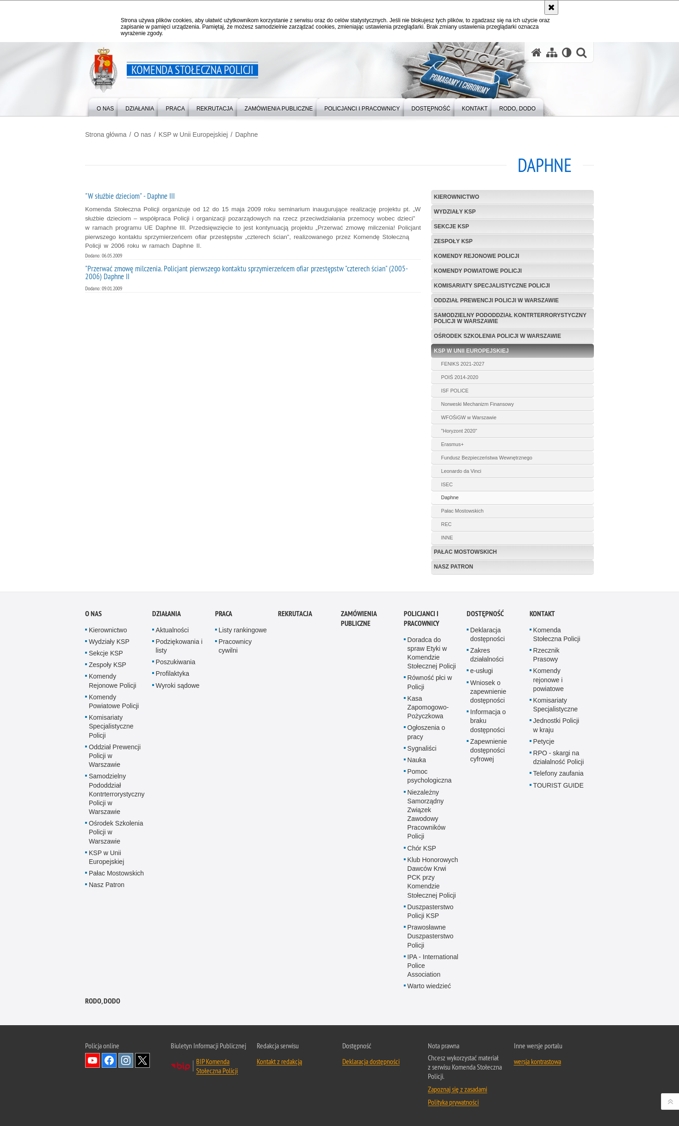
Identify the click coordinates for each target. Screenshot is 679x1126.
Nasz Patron (453, 566)
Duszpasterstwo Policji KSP (430, 951)
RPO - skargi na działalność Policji (558, 797)
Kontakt (542, 653)
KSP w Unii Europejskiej (193, 134)
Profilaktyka (172, 713)
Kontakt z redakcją (279, 1101)
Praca (223, 653)
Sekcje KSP (451, 226)
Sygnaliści (422, 788)
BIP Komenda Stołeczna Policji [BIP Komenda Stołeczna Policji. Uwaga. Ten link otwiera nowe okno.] (217, 1106)
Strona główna (106, 134)
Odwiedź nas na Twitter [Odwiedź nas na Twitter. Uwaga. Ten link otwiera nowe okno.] (142, 1100)
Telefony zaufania (558, 813)
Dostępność (485, 653)
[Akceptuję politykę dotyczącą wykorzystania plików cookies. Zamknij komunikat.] (551, 7)
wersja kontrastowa (537, 1101)
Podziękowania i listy (179, 686)
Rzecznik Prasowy (546, 694)
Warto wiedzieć (429, 1025)
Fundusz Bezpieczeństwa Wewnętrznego (486, 457)
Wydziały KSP (454, 211)
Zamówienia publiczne (359, 658)
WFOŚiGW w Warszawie (469, 417)
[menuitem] (105, 106)
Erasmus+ (452, 444)
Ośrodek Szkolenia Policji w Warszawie (497, 336)
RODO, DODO (102, 1041)
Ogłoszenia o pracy (426, 772)
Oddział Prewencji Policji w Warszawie (496, 300)
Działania (166, 653)
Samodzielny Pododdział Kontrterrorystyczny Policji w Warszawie (510, 318)
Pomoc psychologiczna (429, 816)
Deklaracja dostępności (487, 674)
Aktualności (172, 669)
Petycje (544, 781)
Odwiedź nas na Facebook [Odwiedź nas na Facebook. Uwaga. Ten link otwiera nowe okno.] (109, 1100)
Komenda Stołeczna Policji (556, 674)
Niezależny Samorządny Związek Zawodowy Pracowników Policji (426, 854)
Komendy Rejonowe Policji (476, 256)
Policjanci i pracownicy (421, 658)
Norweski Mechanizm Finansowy (477, 404)
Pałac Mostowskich (462, 511)
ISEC (447, 484)
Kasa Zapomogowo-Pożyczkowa (428, 746)
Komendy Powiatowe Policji (478, 271)
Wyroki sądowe (178, 725)
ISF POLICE (455, 390)
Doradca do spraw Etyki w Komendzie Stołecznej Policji (431, 693)
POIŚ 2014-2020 (459, 377)
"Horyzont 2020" (459, 431)
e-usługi (481, 711)
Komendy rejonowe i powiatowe (548, 719)
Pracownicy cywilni (235, 686)
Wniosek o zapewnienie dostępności (488, 731)
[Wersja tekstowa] (567, 52)
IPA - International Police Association (432, 1005)
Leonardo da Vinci (461, 471)
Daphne (246, 134)
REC (446, 524)
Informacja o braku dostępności (488, 760)
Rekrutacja (295, 653)
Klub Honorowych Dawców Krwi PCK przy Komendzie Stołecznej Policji (432, 917)
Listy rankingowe (243, 669)
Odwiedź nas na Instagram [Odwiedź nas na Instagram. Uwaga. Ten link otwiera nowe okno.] (125, 1100)
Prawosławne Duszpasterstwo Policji (430, 975)
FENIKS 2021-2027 (463, 364)
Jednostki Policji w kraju (556, 765)
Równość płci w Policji (429, 722)
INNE (447, 537)
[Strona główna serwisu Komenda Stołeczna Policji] (536, 52)
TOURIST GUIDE (558, 825)
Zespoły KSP (453, 241)
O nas (142, 134)
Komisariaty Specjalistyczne (555, 744)
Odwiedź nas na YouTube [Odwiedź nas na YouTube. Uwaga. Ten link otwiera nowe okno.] (92, 1100)
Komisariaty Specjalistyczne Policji (492, 285)
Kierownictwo (456, 197)
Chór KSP (421, 888)
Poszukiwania (176, 701)
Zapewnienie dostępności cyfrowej (488, 789)
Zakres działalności (487, 694)
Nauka (416, 799)
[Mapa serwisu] (551, 52)
